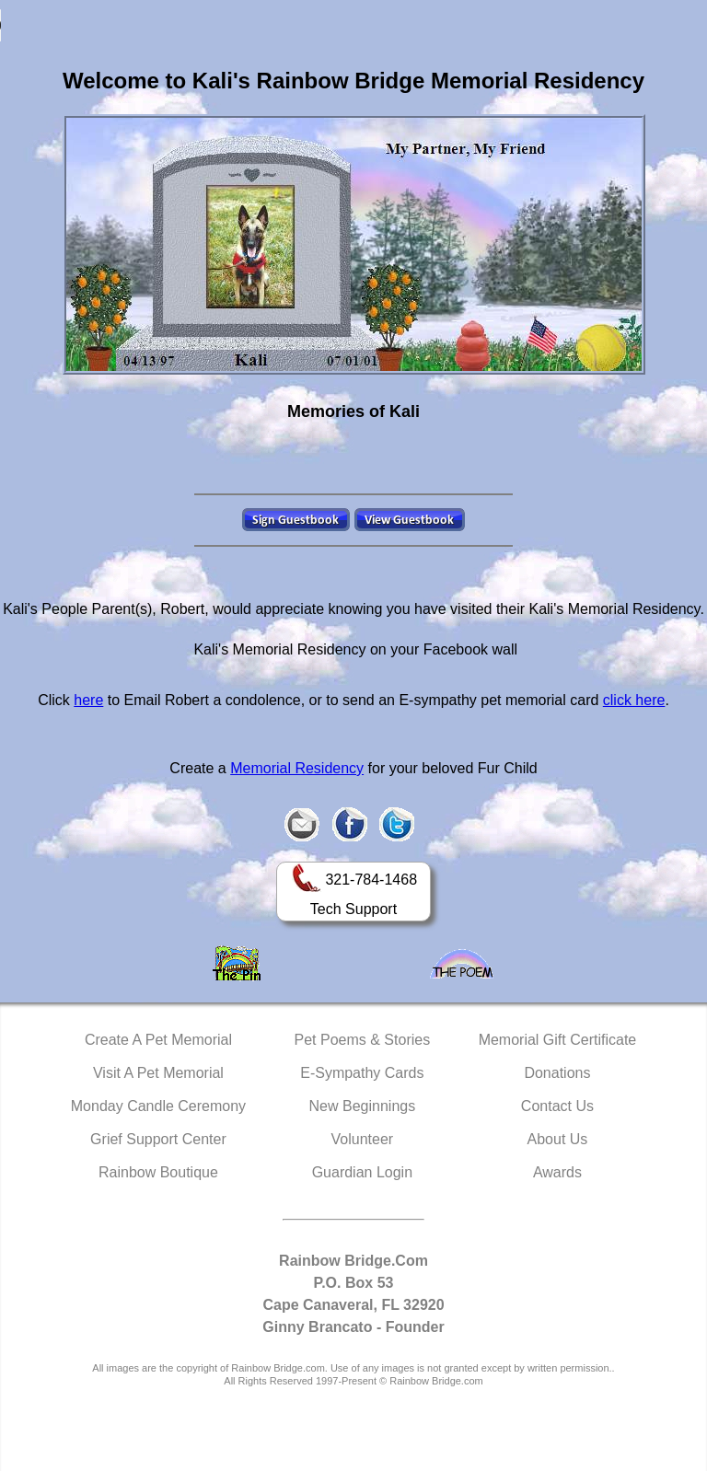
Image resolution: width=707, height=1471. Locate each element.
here (88, 700)
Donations (557, 1073)
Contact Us (557, 1106)
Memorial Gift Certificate (558, 1040)
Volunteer (362, 1139)
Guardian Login (362, 1172)
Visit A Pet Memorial (158, 1073)
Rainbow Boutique (158, 1172)
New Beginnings (362, 1106)
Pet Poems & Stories (363, 1040)
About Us (557, 1139)
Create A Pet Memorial (158, 1040)
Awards (557, 1172)
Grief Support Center (158, 1139)
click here (634, 700)
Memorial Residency (297, 768)
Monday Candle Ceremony (158, 1106)
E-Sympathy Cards (361, 1073)
